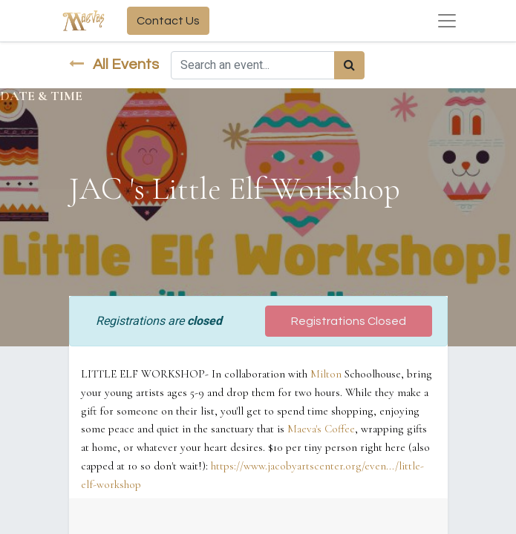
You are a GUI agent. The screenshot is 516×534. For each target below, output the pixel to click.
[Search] (349, 65)
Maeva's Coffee (321, 428)
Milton (326, 373)
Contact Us (168, 21)
